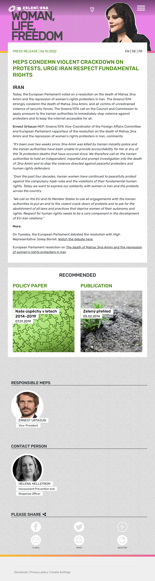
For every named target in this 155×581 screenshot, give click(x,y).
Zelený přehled (97, 311)
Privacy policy (39, 572)
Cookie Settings (60, 572)
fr (140, 51)
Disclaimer (21, 572)
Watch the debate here (75, 239)
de (134, 51)
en (127, 51)
